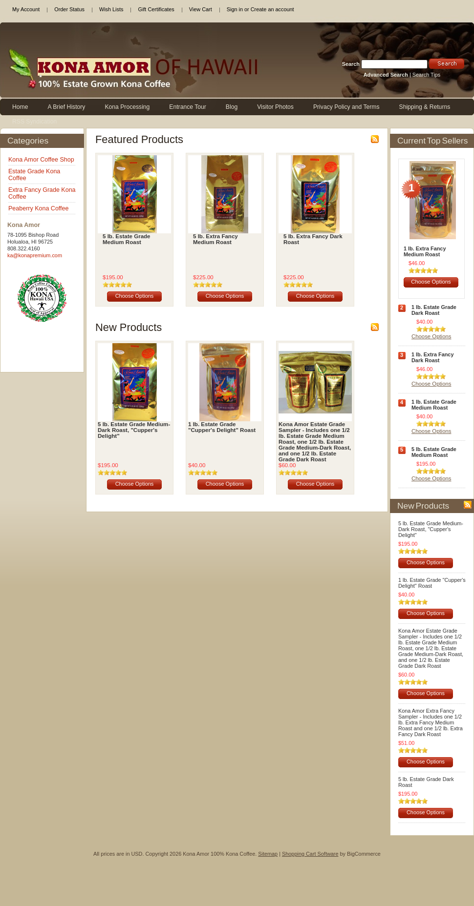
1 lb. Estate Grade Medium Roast (433, 405)
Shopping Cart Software (310, 854)
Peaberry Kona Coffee (38, 208)
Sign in (235, 9)
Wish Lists (111, 9)
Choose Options (134, 296)
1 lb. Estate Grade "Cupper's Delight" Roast (222, 427)
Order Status (69, 9)
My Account (26, 9)
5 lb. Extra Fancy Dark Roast (313, 239)
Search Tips (426, 75)
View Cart (200, 9)
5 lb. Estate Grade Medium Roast (127, 239)
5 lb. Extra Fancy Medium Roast (215, 239)
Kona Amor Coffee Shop (41, 159)
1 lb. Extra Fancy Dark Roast (432, 357)
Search (351, 64)
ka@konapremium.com (34, 255)
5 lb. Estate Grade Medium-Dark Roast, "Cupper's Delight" (134, 430)
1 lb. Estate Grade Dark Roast (433, 310)
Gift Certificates (156, 9)
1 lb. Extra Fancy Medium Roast (425, 251)
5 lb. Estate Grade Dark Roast (426, 782)
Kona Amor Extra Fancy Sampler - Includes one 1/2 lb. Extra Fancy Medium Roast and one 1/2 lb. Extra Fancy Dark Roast (430, 722)
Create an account (272, 9)
